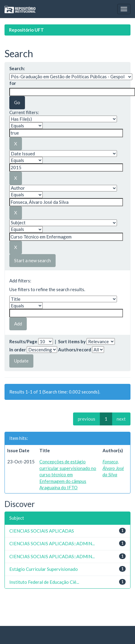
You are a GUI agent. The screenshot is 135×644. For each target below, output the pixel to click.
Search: (17, 68)
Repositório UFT (26, 30)
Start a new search (32, 260)
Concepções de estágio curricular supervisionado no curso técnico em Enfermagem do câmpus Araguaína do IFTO (67, 474)
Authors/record (74, 349)
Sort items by (72, 341)
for (12, 83)
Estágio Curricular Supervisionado (43, 569)
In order (17, 349)
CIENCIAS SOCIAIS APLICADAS (41, 531)
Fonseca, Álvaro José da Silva (113, 468)
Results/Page (23, 341)
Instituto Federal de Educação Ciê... (44, 582)
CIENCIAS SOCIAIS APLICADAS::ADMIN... (52, 543)
